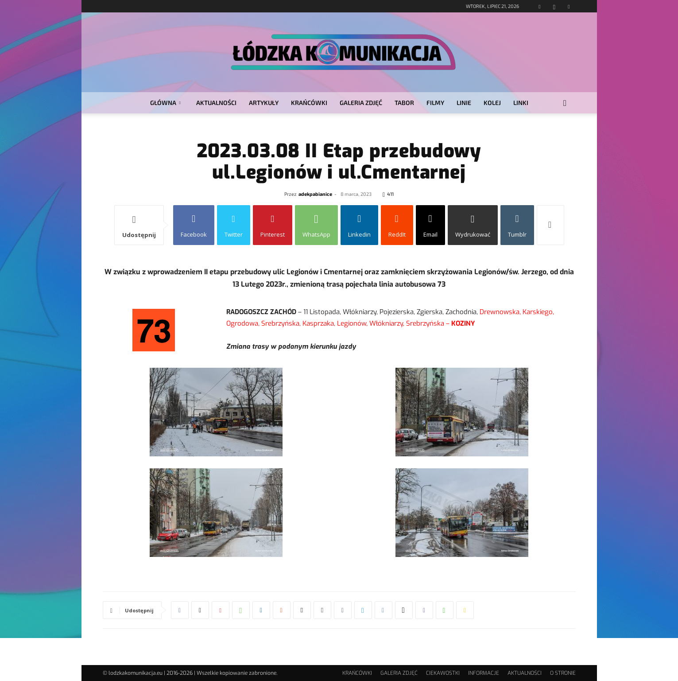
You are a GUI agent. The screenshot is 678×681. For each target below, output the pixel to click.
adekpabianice (315, 194)
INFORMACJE (483, 673)
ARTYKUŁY (264, 102)
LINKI (520, 102)
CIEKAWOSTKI (443, 673)
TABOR (404, 102)
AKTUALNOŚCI (216, 102)
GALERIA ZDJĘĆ (361, 102)
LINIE (464, 102)
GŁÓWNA (165, 102)
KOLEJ (492, 102)
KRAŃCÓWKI (309, 102)
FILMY (435, 102)
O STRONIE (563, 673)
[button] (565, 103)
